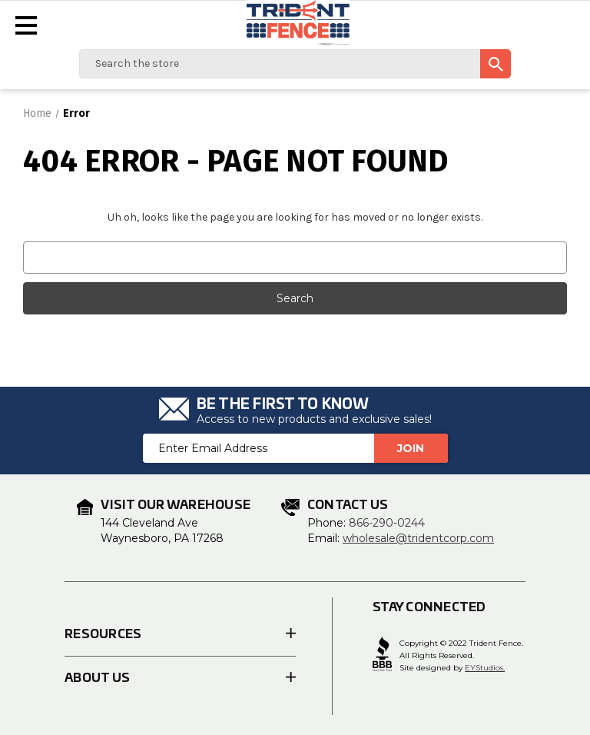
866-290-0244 (387, 523)
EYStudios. (485, 668)
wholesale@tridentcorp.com (418, 538)
